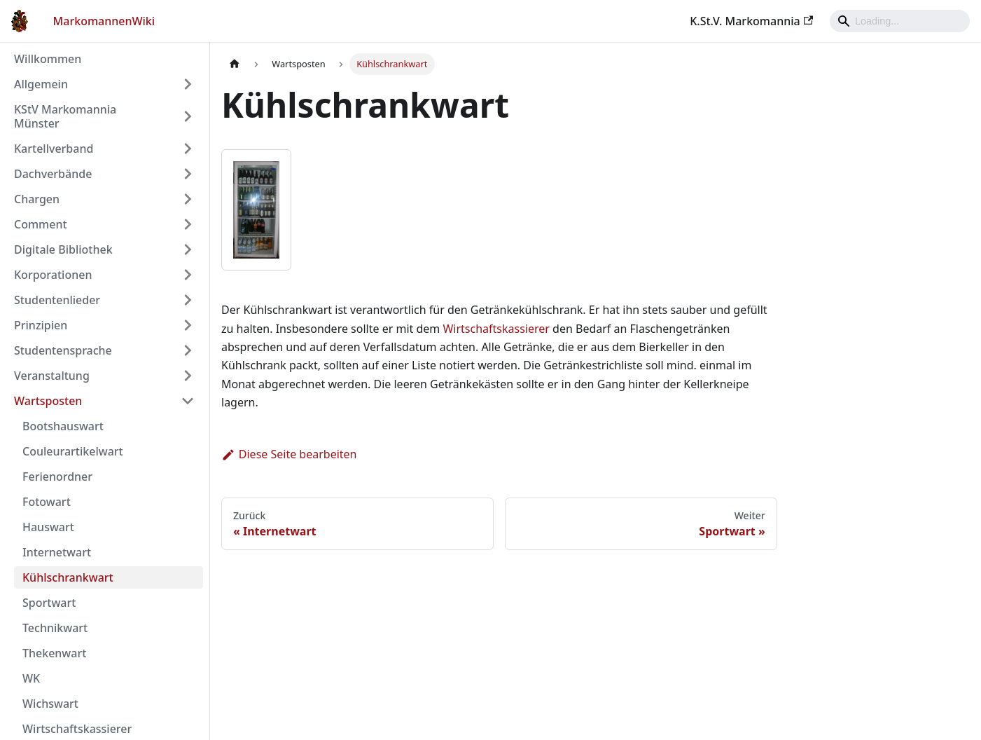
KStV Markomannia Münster (65, 116)
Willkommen (47, 59)
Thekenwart (54, 653)
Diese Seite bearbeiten (289, 454)
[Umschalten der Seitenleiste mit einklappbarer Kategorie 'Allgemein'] (187, 84)
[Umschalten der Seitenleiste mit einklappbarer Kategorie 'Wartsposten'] (187, 401)
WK (31, 678)
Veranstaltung (52, 375)
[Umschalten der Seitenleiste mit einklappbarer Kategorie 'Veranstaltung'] (187, 375)
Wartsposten (48, 401)
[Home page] (234, 64)
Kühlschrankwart (67, 577)
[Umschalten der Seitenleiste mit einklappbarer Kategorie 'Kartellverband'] (187, 148)
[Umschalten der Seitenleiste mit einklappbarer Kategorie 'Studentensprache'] (187, 350)
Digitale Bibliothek (63, 249)
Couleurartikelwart (72, 451)
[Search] (900, 21)
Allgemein (41, 84)
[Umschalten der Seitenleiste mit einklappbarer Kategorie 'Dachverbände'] (187, 174)
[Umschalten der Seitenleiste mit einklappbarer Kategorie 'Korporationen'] (187, 274)
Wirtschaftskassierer (77, 728)
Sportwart (49, 602)
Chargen (37, 199)
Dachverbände (53, 173)
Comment (40, 224)
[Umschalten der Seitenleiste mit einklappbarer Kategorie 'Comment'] (187, 224)
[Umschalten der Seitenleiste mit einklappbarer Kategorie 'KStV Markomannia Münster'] (187, 116)
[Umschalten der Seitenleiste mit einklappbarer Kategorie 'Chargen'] (187, 199)
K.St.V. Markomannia (751, 21)
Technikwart (55, 628)
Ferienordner (57, 476)
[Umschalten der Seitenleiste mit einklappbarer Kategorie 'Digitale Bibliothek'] (187, 249)
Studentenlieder (57, 300)
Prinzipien (40, 325)
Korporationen (53, 274)
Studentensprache (63, 350)
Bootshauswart (63, 426)
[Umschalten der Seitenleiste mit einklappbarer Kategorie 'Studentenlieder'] (187, 300)
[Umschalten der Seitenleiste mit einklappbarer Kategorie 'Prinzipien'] (187, 325)
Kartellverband (53, 148)
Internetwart (56, 552)
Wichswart (50, 703)
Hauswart (48, 527)
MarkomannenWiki (104, 21)
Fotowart (46, 501)
